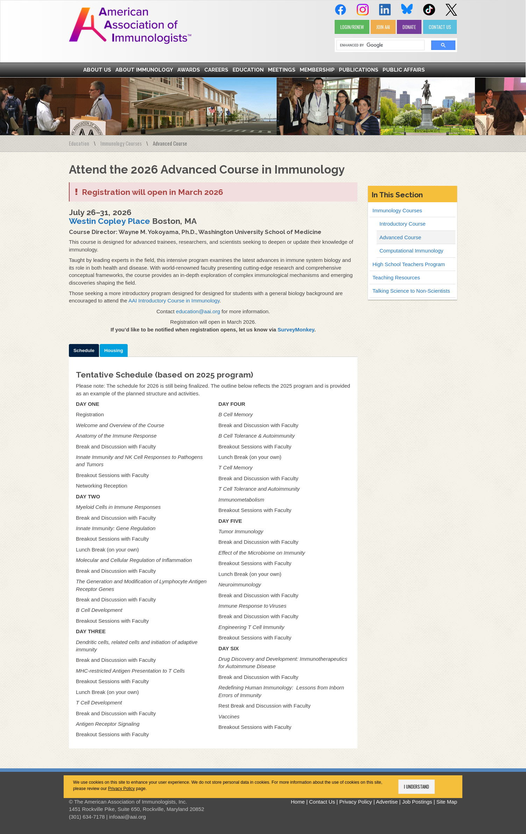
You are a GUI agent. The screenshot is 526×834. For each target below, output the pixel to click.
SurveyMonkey (296, 329)
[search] (378, 45)
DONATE (409, 26)
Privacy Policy (121, 788)
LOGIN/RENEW (352, 26)
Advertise (387, 802)
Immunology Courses (121, 143)
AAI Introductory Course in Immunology (174, 300)
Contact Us (322, 802)
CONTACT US (440, 26)
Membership (317, 70)
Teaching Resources (396, 277)
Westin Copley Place (109, 221)
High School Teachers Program (408, 264)
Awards (188, 70)
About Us (97, 70)
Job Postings (417, 802)
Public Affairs (404, 70)
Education (248, 70)
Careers (216, 70)
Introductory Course (402, 224)
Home (298, 802)
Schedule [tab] (83, 350)
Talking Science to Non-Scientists (411, 291)
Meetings (282, 70)
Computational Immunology (411, 251)
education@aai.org (198, 311)
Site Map (446, 802)
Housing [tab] (113, 350)
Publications (358, 70)
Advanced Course (400, 237)
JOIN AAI (383, 26)
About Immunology (144, 70)
